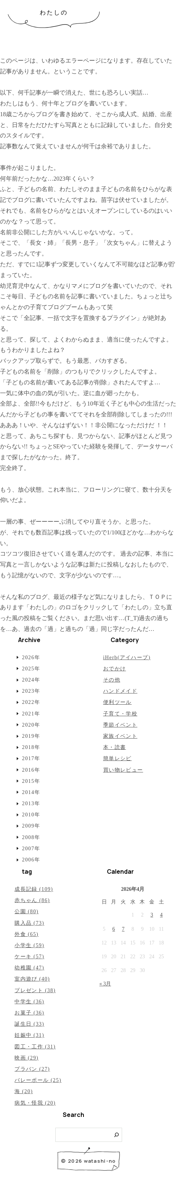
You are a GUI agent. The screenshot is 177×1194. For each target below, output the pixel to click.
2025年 (31, 668)
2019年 (31, 736)
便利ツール (117, 702)
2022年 (31, 702)
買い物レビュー (123, 770)
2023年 (31, 691)
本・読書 (114, 747)
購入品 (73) (29, 923)
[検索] (116, 1135)
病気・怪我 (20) (35, 1103)
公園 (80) (26, 911)
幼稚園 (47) (29, 968)
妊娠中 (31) (29, 1035)
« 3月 (105, 984)
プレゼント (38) (35, 990)
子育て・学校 (120, 714)
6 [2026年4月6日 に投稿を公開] (113, 929)
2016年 (31, 770)
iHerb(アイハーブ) (127, 657)
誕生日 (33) (29, 1024)
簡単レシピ (117, 758)
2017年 (31, 758)
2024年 (31, 680)
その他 (111, 680)
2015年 (31, 781)
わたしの (54, 12)
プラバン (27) (32, 1069)
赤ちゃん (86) (32, 900)
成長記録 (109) (33, 889)
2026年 (31, 657)
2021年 (31, 714)
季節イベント (120, 725)
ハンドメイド (120, 691)
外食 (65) (26, 934)
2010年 (31, 814)
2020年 (31, 725)
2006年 (31, 860)
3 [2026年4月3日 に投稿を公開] (152, 915)
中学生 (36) (29, 1001)
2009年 (31, 826)
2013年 (31, 803)
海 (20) (23, 1091)
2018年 (31, 747)
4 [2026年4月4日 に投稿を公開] (161, 915)
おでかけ (114, 668)
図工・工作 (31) (35, 1046)
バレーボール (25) (37, 1080)
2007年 (31, 848)
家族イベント (120, 736)
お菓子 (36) (29, 1013)
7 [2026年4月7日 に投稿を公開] (123, 929)
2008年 (31, 837)
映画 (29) (26, 1058)
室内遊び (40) (32, 979)
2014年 (31, 792)
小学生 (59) (29, 945)
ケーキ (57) (29, 956)
